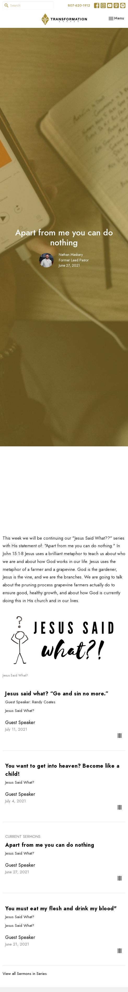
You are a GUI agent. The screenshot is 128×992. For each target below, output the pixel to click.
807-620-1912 (79, 5)
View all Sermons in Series (25, 974)
